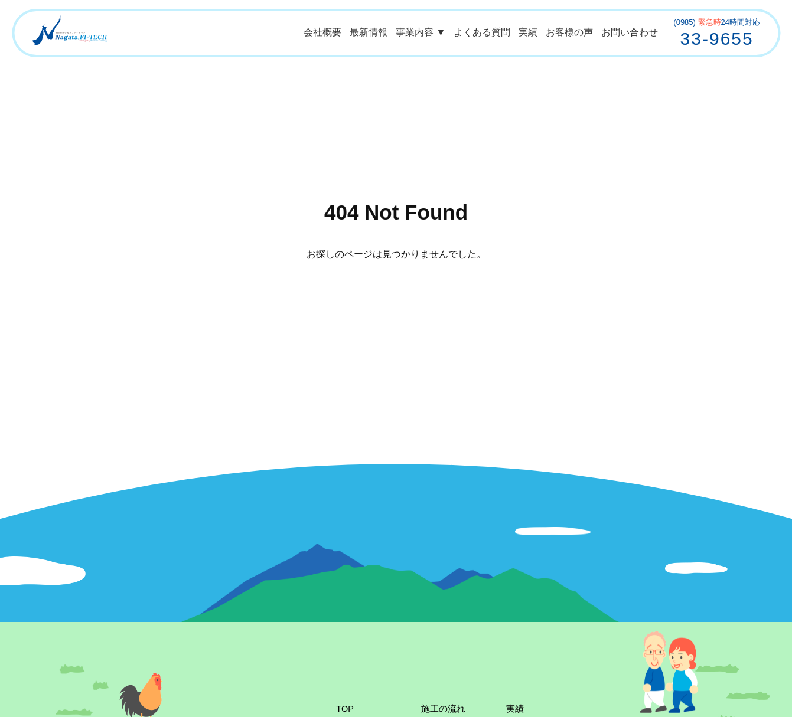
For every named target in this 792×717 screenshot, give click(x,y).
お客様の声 (569, 32)
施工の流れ (443, 708)
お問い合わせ (629, 32)
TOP (345, 708)
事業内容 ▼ (420, 32)
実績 (528, 32)
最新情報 (368, 32)
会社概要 (322, 32)
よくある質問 (482, 32)
